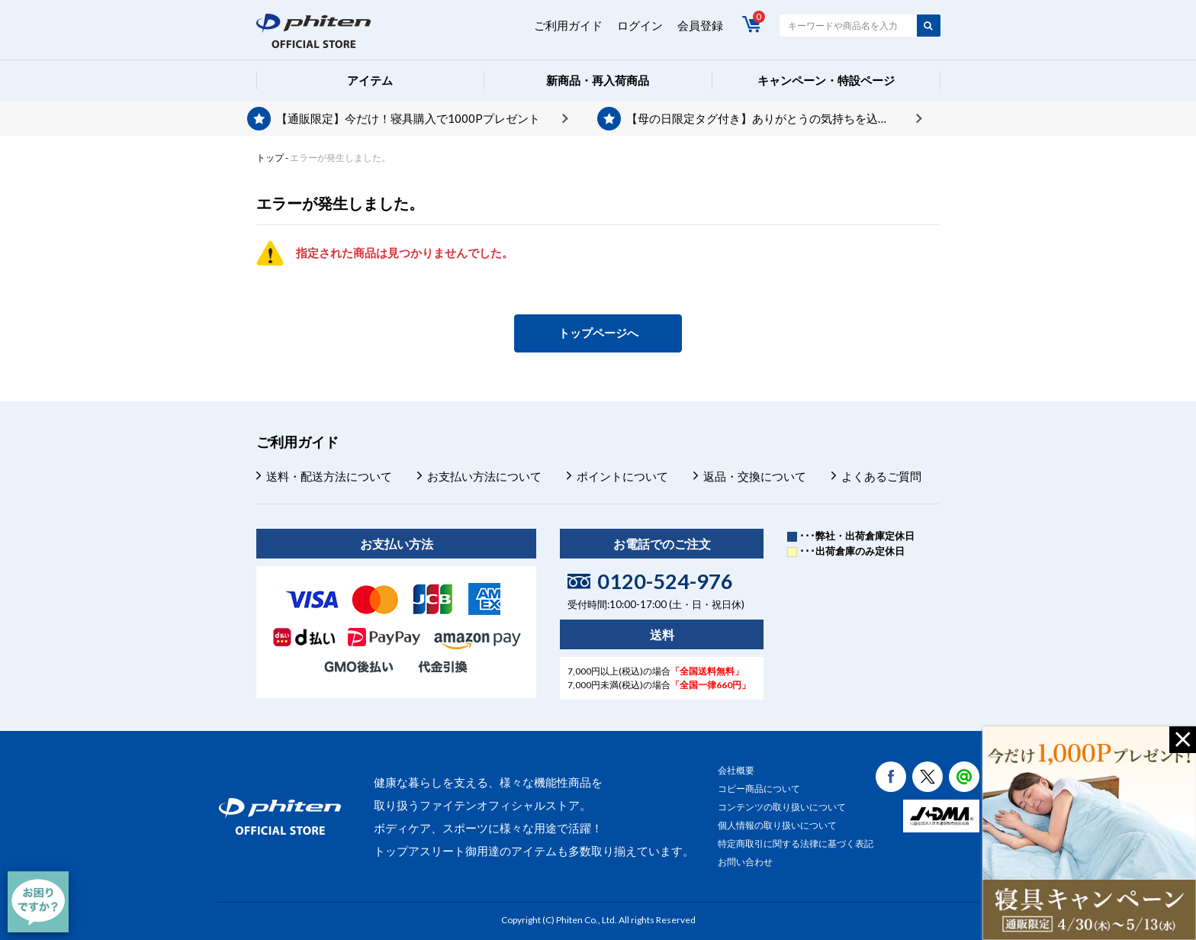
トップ (270, 157)
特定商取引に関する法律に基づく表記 (795, 843)
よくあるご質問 (881, 476)
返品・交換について (754, 476)
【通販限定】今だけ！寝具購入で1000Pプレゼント (408, 118)
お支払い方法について (484, 476)
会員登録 (700, 25)
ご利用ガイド (568, 25)
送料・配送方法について (329, 476)
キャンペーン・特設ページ (826, 80)
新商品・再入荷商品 (597, 80)
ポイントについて (622, 476)
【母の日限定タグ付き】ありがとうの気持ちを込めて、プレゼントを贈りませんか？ (774, 118)
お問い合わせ (745, 862)
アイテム (370, 80)
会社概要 (736, 770)
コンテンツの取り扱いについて (782, 807)
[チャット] (38, 901)
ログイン (640, 25)
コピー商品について (759, 788)
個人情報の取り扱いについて (777, 825)
